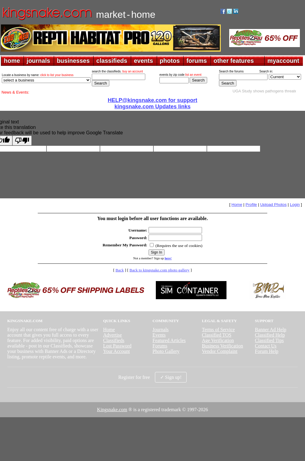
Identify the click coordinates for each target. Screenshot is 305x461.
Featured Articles (169, 340)
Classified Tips (269, 340)
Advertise (112, 335)
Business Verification (222, 345)
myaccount (283, 60)
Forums (159, 345)
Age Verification (218, 340)
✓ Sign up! (171, 377)
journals (38, 60)
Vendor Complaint (220, 351)
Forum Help (266, 351)
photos (170, 60)
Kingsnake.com (112, 409)
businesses (73, 60)
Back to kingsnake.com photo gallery (160, 270)
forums (196, 60)
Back (119, 270)
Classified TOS (217, 335)
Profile (251, 204)
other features (234, 60)
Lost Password (117, 345)
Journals (160, 329)
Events (159, 335)
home (12, 60)
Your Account (116, 351)
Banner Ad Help (270, 329)
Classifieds (113, 340)
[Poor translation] (22, 141)
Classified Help (270, 335)
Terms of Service (218, 329)
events (143, 60)
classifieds (111, 60)
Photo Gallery (165, 351)
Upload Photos (273, 204)
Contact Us (266, 345)
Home (237, 204)
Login (295, 204)
